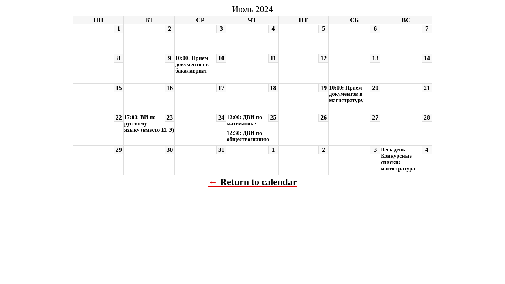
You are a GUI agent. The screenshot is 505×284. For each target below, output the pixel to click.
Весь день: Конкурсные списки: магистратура (398, 159)
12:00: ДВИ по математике (244, 120)
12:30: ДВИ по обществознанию (248, 136)
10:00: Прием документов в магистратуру (346, 94)
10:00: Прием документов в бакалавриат (192, 64)
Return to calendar (258, 182)
